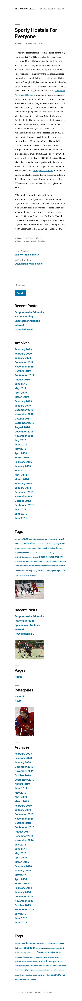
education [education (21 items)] (29, 543)
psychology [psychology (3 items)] (54, 565)
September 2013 (24, 505)
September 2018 (24, 422)
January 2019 (23, 405)
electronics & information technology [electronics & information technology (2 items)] (45, 544)
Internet (19, 325)
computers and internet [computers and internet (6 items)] (54, 539)
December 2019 (24, 362)
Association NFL (24, 329)
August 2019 (22, 379)
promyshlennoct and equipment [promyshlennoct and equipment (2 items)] (37, 565)
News (19, 241)
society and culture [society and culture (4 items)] (44, 571)
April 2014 (21, 474)
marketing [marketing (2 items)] (35, 557)
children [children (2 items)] (42, 539)
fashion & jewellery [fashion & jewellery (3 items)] (20, 548)
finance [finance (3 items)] (29, 548)
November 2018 (24, 414)
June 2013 (21, 513)
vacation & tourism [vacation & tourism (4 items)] (29, 575)
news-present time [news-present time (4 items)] (36, 561)
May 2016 (20, 448)
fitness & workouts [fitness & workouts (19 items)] (47, 548)
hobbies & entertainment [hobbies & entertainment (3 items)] (35, 553)
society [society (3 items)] (35, 571)
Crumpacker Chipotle (43, 170)
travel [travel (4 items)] (21, 575)
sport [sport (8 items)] (53, 570)
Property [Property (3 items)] (48, 565)
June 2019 (21, 383)
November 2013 (24, 496)
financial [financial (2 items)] (34, 548)
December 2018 (24, 409)
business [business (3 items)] (37, 539)
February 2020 (23, 353)
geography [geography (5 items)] (19, 553)
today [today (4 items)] (16, 575)
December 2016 (24, 431)
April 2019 (21, 392)
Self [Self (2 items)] (16, 571)
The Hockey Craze (25, 8)
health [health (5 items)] (25, 553)
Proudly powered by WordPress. (40, 992)
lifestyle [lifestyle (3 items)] (24, 557)
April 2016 (21, 453)
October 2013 (23, 500)
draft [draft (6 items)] (16, 544)
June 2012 (21, 518)
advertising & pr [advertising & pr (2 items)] (19, 539)
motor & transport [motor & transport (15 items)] (48, 556)
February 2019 (23, 401)
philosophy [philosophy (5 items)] (24, 565)
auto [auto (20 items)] (26, 538)
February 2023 (23, 349)
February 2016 (23, 461)
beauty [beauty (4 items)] (31, 539)
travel (28, 241)
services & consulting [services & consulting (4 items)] (24, 571)
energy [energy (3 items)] (58, 544)
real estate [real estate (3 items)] (62, 565)
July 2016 (20, 440)
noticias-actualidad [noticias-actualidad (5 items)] (50, 561)
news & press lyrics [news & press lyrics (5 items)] (22, 561)
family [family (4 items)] (62, 544)
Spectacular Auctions (27, 320)
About (18, 676)
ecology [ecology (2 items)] (21, 544)
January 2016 (23, 466)
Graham (20, 43)
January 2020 (23, 358)
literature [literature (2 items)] (29, 557)
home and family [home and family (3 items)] (49, 553)
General (19, 696)
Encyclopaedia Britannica (30, 312)
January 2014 (23, 487)
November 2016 (24, 435)
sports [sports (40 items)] (60, 570)
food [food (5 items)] (60, 548)
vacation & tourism (38, 241)
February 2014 (23, 483)
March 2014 (22, 479)
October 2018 (23, 418)
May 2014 (20, 470)
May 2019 (20, 388)
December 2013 (24, 492)
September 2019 (24, 375)
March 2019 (22, 396)
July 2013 (20, 509)
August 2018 (22, 427)
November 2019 (24, 366)
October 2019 (23, 370)
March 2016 (22, 457)
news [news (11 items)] (60, 557)
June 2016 (21, 444)
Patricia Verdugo (24, 316)
